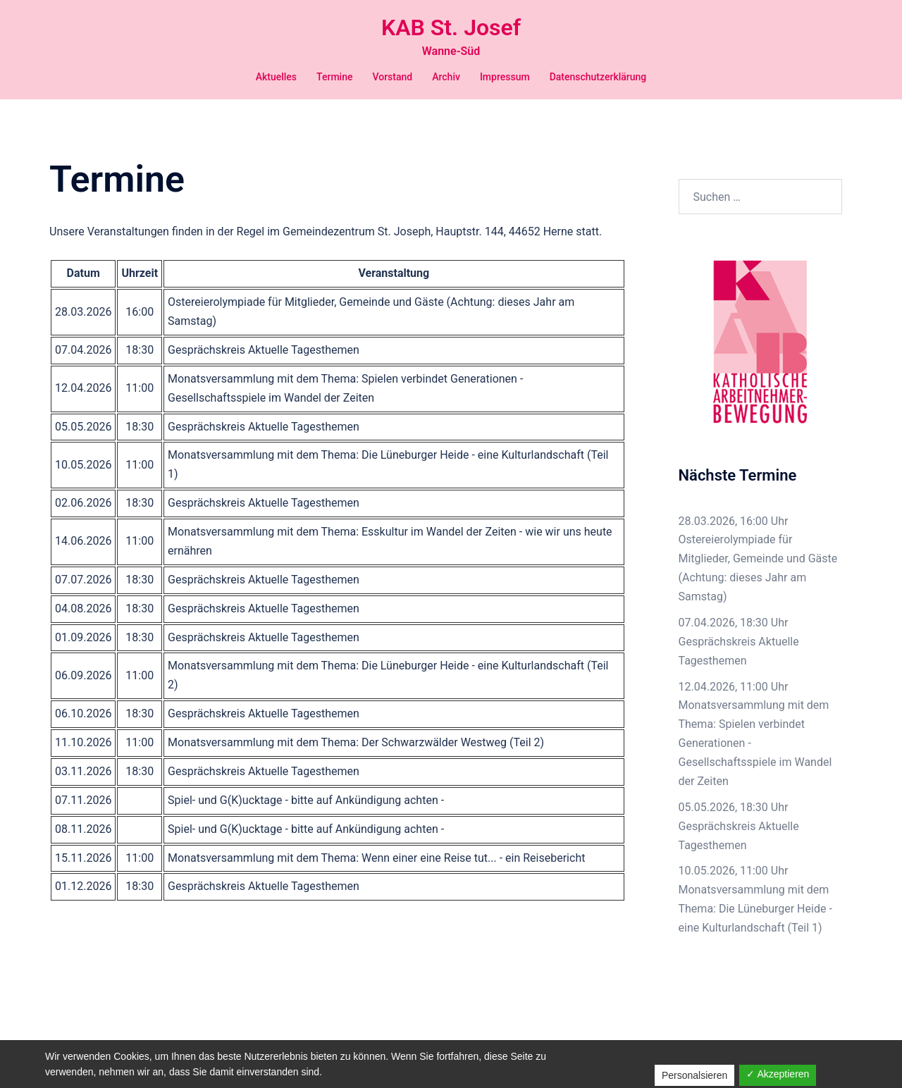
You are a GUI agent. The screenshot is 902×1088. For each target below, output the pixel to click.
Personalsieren (694, 1075)
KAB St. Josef (451, 27)
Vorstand (392, 76)
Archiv (446, 76)
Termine (334, 76)
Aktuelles (276, 76)
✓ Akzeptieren (777, 1074)
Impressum (505, 76)
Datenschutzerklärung (598, 76)
